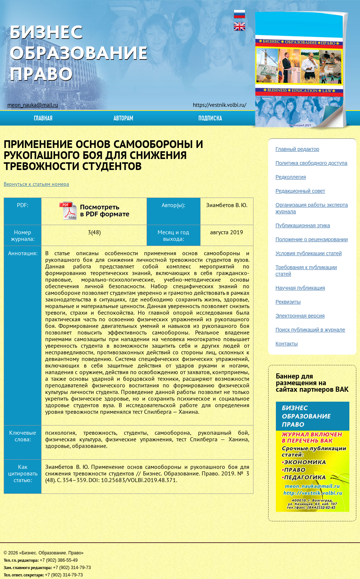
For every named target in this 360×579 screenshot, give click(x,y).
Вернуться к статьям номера (36, 184)
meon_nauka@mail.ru (32, 104)
